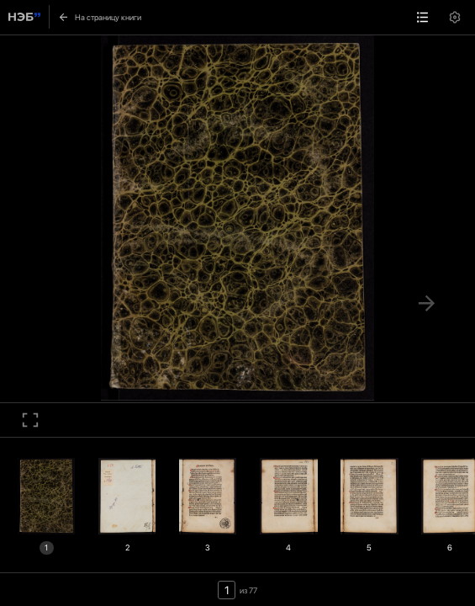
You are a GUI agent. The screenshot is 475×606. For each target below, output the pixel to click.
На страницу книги (98, 17)
